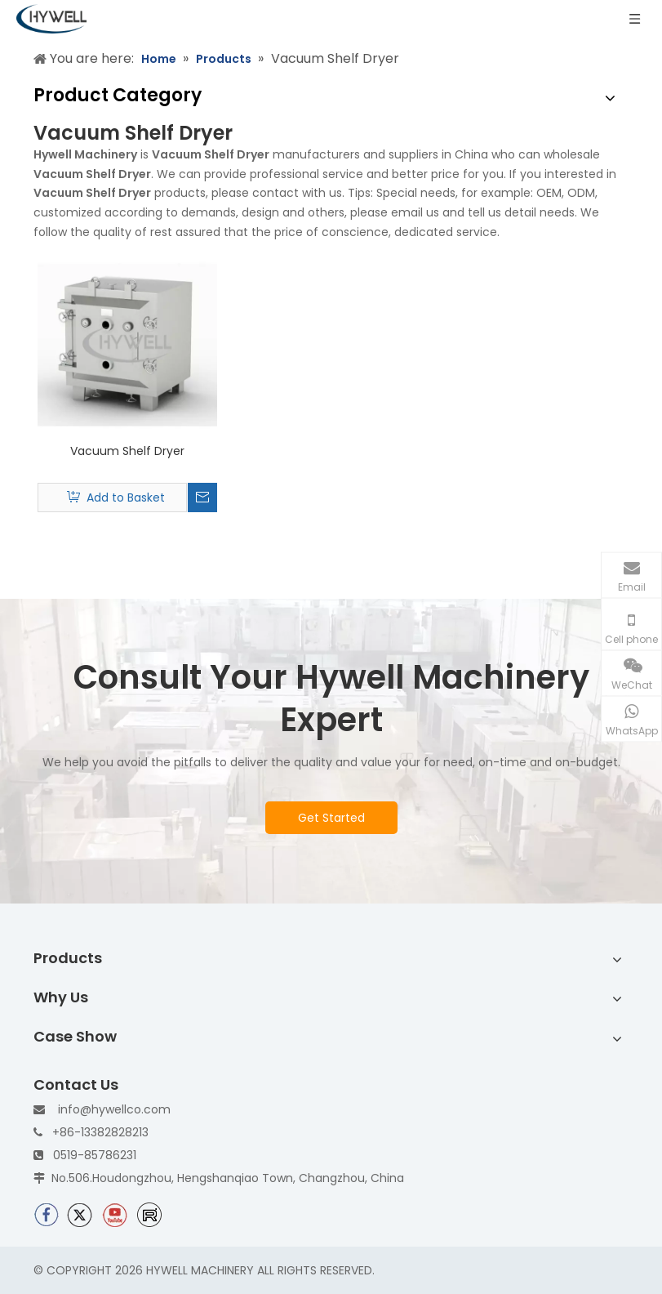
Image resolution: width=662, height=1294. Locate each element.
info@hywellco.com (114, 1109)
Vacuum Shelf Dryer (127, 451)
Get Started (331, 818)
